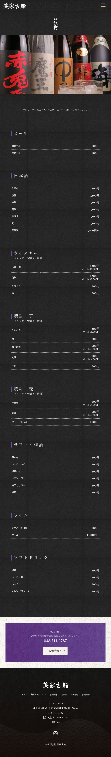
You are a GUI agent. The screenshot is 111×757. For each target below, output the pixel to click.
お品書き (54, 695)
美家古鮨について (38, 695)
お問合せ (86, 695)
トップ (24, 695)
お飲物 (64, 695)
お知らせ (74, 695)
